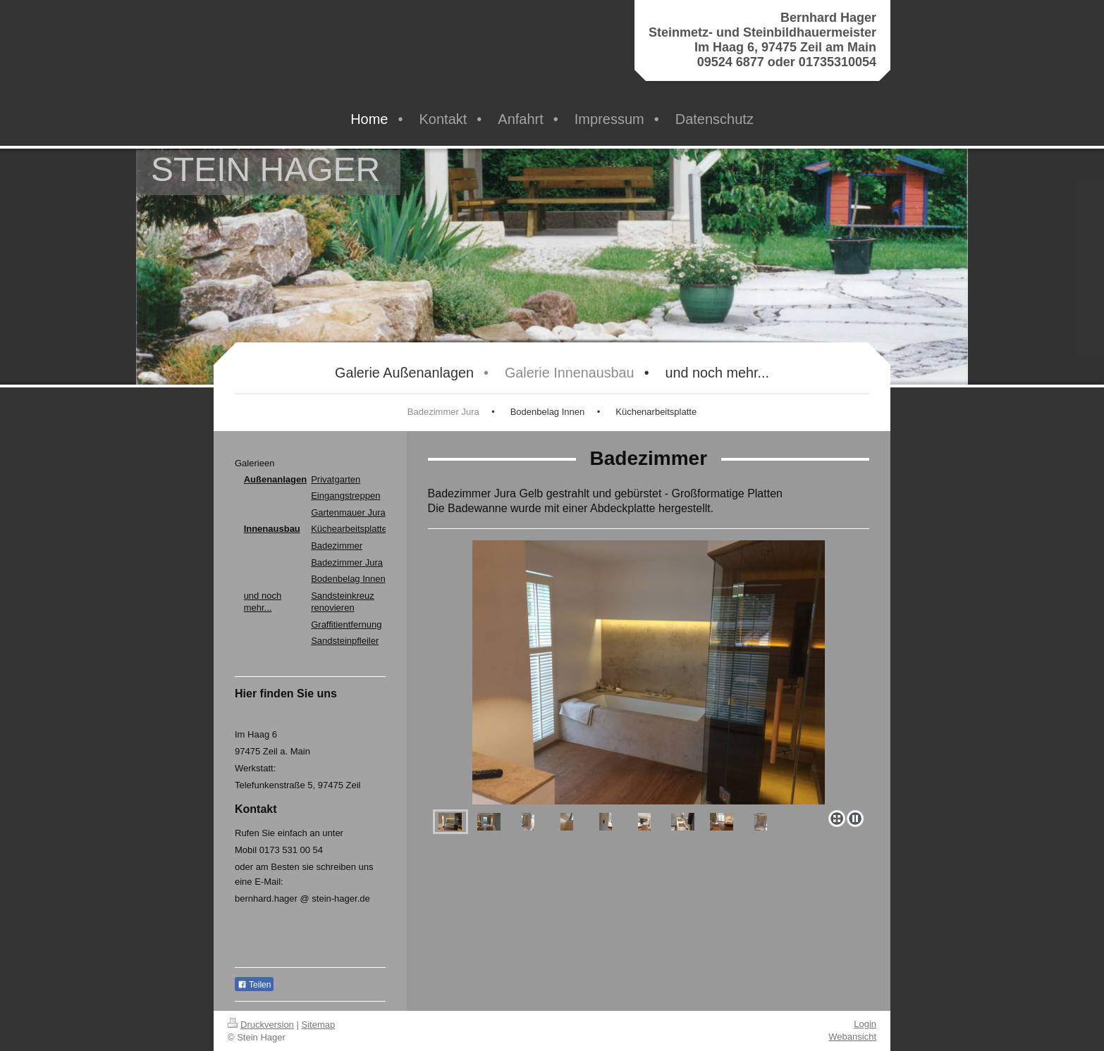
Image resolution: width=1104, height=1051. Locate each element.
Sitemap (319, 1024)
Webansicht (852, 1036)
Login (865, 1024)
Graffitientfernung (346, 624)
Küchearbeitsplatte (349, 528)
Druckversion (261, 1024)
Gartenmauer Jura (348, 512)
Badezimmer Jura (347, 562)
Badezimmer (336, 545)
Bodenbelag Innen (348, 578)
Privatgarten (335, 479)
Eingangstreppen (345, 495)
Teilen (254, 985)
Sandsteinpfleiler (345, 640)
